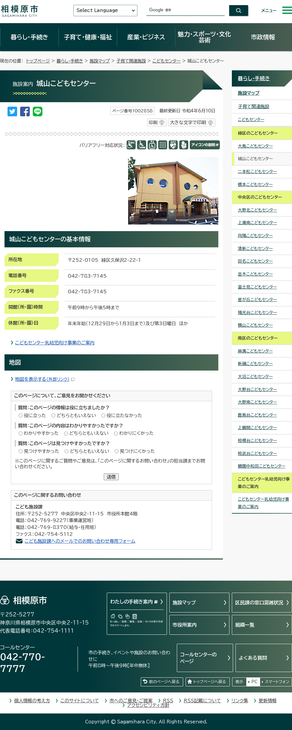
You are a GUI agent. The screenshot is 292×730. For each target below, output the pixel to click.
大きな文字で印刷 (188, 122)
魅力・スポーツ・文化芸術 (204, 37)
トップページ (38, 61)
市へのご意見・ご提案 (130, 700)
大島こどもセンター (255, 146)
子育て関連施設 (131, 61)
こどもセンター (166, 61)
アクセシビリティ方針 (148, 705)
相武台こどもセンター (257, 453)
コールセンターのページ (198, 658)
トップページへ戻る (209, 682)
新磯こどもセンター (255, 364)
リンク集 (240, 700)
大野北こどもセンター (257, 210)
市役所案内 (185, 624)
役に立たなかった (124, 415)
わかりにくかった (136, 433)
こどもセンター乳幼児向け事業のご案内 (54, 343)
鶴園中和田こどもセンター (261, 466)
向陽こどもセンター (255, 236)
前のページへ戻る (164, 682)
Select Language (97, 10)
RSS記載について (202, 700)
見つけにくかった (137, 451)
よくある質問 (253, 657)
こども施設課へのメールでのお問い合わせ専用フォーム (80, 541)
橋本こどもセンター (255, 184)
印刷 (153, 122)
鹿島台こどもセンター (257, 415)
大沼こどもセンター (255, 376)
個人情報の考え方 (32, 700)
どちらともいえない (76, 415)
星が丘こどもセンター (257, 300)
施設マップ (100, 61)
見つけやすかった (41, 451)
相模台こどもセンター (257, 440)
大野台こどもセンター (257, 389)
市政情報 (263, 37)
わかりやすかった (41, 433)
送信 (111, 477)
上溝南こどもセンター (257, 223)
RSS (168, 700)
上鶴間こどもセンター (257, 428)
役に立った (35, 415)
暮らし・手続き (29, 37)
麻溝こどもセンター (255, 351)
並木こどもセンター (255, 274)
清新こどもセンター (255, 248)
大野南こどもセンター (257, 402)
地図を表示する (45, 379)
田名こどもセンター (255, 261)
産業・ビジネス (146, 37)
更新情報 (268, 700)
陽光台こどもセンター (257, 312)
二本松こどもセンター (257, 172)
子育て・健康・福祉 (88, 37)
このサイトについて (79, 700)
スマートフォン (277, 682)
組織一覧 (244, 624)
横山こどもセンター (255, 325)
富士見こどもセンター (257, 287)
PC (254, 682)
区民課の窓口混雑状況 (259, 602)
